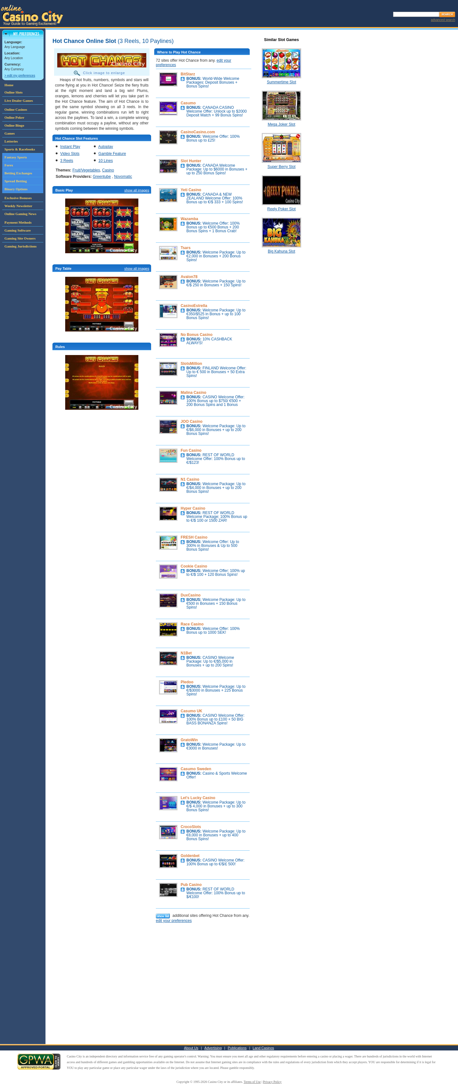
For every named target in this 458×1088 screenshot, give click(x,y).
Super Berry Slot (281, 166)
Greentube (102, 176)
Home (8, 85)
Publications (237, 1048)
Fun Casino (191, 450)
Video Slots (70, 153)
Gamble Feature (112, 153)
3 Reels (66, 160)
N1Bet (186, 653)
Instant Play (70, 146)
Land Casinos (263, 1048)
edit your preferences (174, 920)
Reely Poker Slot (281, 209)
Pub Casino (191, 884)
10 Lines (105, 160)
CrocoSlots (191, 827)
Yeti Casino (191, 190)
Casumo (188, 103)
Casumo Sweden (196, 769)
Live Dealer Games (18, 100)
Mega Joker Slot (281, 124)
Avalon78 (189, 277)
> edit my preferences (19, 75)
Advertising (213, 1048)
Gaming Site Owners (20, 238)
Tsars (186, 248)
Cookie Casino (194, 566)
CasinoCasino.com (198, 132)
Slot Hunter (191, 161)
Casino (108, 170)
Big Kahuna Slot (281, 251)
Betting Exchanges (18, 173)
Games (9, 133)
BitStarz (188, 74)
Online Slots (13, 92)
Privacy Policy (272, 1082)
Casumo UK (191, 711)
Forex (8, 165)
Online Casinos (15, 109)
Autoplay (105, 146)
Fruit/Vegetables (86, 170)
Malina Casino (193, 392)
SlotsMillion (191, 363)
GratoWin (189, 740)
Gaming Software (17, 230)
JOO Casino (192, 421)
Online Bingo (14, 125)
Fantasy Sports (15, 157)
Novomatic (123, 176)
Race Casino (192, 624)
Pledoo (187, 682)
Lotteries (11, 141)
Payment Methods (17, 222)
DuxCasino (191, 595)
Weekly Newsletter (18, 206)
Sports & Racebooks (19, 149)
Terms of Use (252, 1082)
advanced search (443, 20)
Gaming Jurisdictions (20, 246)
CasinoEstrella (194, 305)
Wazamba (189, 219)
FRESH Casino (194, 537)
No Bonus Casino (196, 334)
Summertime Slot (281, 82)
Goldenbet (190, 856)
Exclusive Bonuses (18, 198)
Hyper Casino (193, 508)
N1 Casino (190, 479)
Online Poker (14, 117)
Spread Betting (15, 181)
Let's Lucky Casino (198, 798)
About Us (191, 1048)
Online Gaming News (20, 214)
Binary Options (15, 189)
